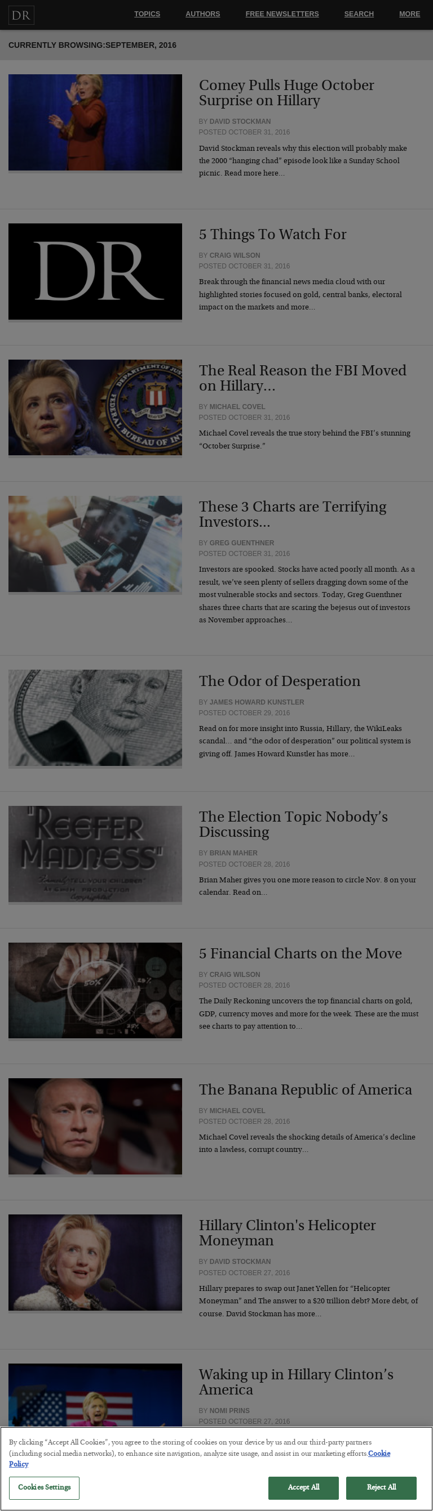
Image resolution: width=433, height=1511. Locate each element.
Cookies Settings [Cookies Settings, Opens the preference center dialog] (44, 1497)
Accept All (303, 1497)
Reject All (381, 1497)
